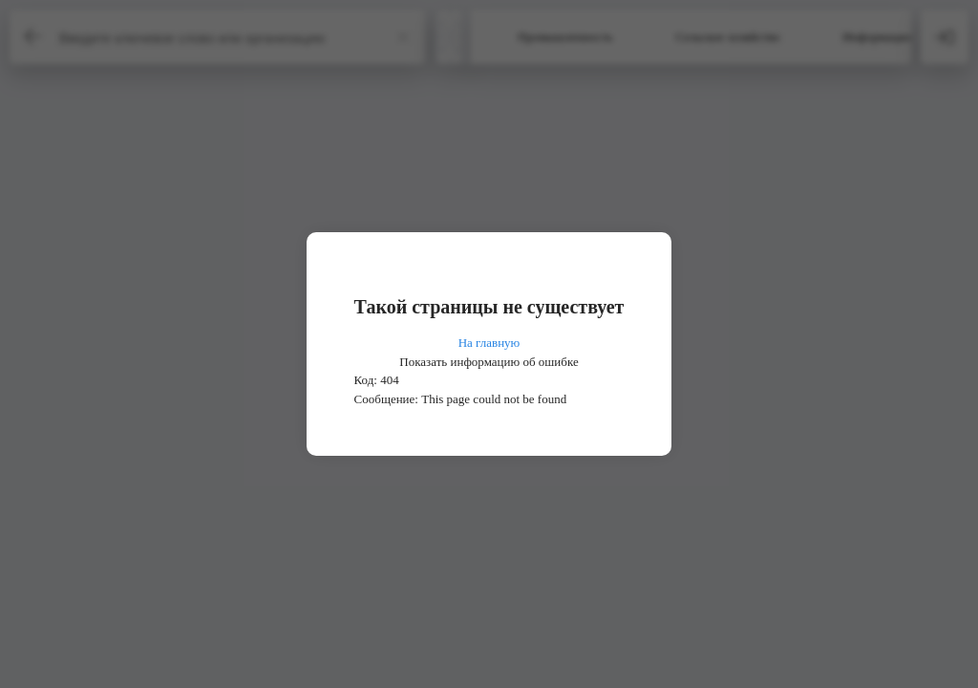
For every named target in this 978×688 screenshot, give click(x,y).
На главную (489, 342)
